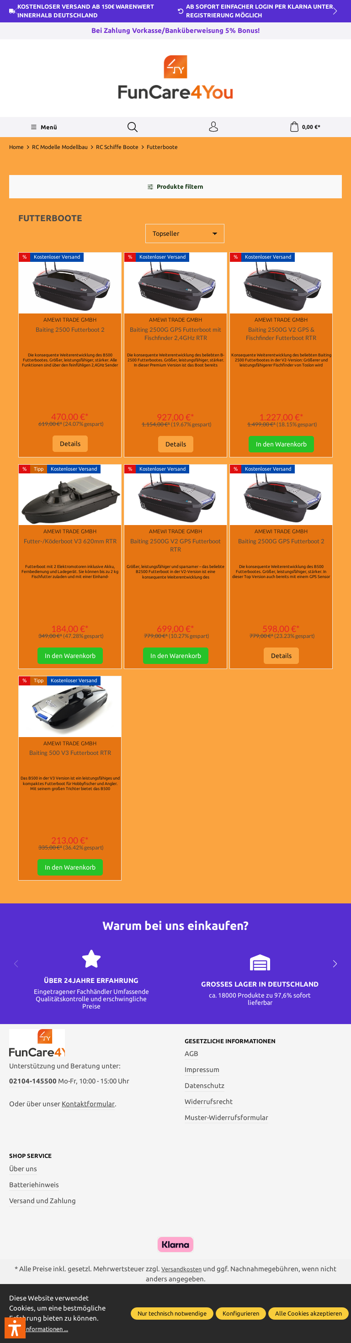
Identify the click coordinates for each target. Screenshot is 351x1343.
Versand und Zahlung (42, 1217)
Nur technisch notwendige (172, 1313)
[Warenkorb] (304, 129)
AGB (191, 1070)
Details (70, 447)
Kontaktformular (88, 1128)
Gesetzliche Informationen (237, 1056)
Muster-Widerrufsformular (226, 1133)
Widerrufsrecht (209, 1117)
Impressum (202, 1086)
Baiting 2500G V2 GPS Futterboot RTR (175, 554)
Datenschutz (204, 1102)
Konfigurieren (241, 1313)
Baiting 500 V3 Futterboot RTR (70, 769)
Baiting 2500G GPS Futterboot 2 (281, 554)
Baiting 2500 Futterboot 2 (70, 333)
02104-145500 (33, 1105)
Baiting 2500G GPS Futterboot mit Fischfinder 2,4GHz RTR (176, 339)
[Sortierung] (184, 237)
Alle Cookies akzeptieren (308, 1313)
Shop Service (34, 1172)
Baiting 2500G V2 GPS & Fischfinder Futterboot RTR (281, 338)
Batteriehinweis (34, 1202)
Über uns (23, 1186)
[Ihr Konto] (212, 129)
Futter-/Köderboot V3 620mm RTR (70, 554)
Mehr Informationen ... (44, 1328)
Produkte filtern (175, 190)
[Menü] (42, 129)
